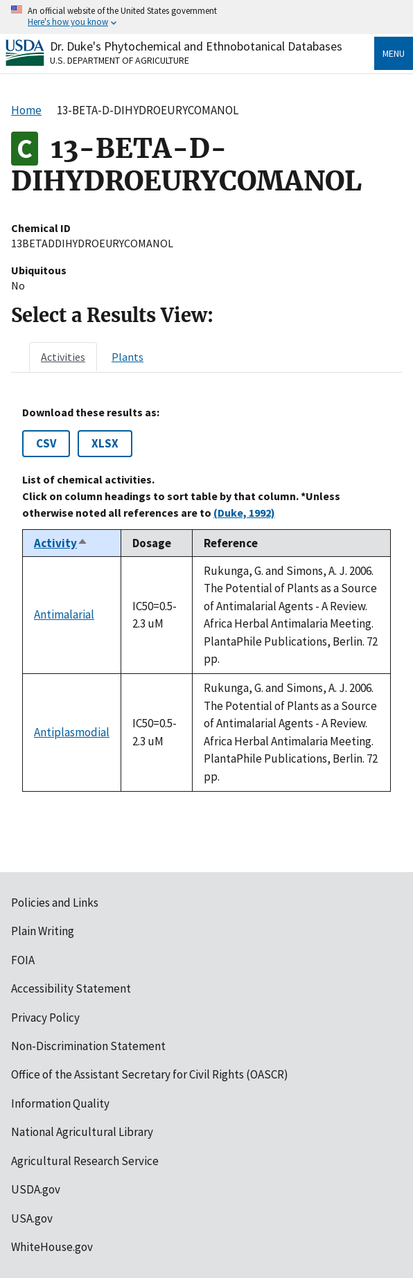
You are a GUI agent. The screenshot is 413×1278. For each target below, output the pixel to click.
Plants (127, 357)
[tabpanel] (206, 599)
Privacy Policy (45, 1017)
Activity (61, 543)
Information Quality (60, 1103)
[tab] (63, 357)
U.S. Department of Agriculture (119, 60)
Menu (394, 53)
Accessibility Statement (71, 988)
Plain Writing (42, 931)
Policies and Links (54, 902)
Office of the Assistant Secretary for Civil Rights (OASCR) (149, 1074)
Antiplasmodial (71, 732)
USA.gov (32, 1218)
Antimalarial (64, 614)
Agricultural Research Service (85, 1161)
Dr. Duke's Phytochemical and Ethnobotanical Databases (196, 46)
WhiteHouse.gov (52, 1246)
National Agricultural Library (82, 1131)
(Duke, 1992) (244, 513)
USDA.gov (35, 1189)
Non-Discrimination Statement (88, 1046)
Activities (63, 357)
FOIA (23, 960)
